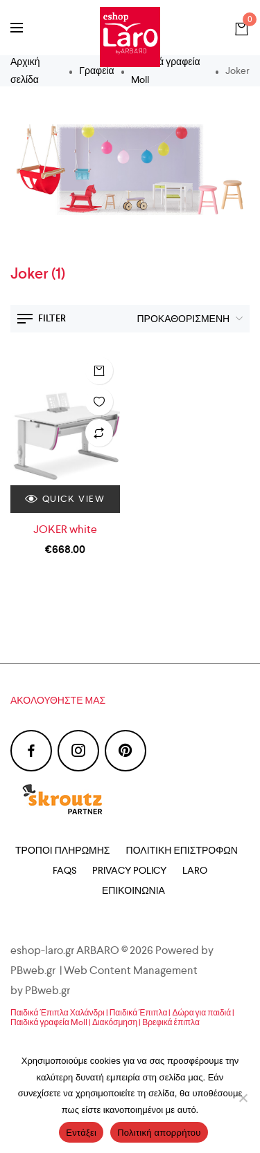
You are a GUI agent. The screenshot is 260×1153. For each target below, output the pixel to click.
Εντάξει (81, 1132)
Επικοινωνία (133, 890)
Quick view (65, 499)
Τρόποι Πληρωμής (62, 850)
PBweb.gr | (37, 970)
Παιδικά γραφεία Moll (165, 70)
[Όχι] (243, 1098)
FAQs (64, 870)
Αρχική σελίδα (25, 70)
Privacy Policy (129, 870)
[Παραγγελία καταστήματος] (186, 318)
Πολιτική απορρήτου (158, 1132)
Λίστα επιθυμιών (99, 401)
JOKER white (65, 529)
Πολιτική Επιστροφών (182, 850)
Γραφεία (96, 70)
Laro (194, 870)
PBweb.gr (48, 990)
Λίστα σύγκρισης (99, 433)
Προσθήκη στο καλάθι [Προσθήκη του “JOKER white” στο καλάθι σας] (99, 370)
